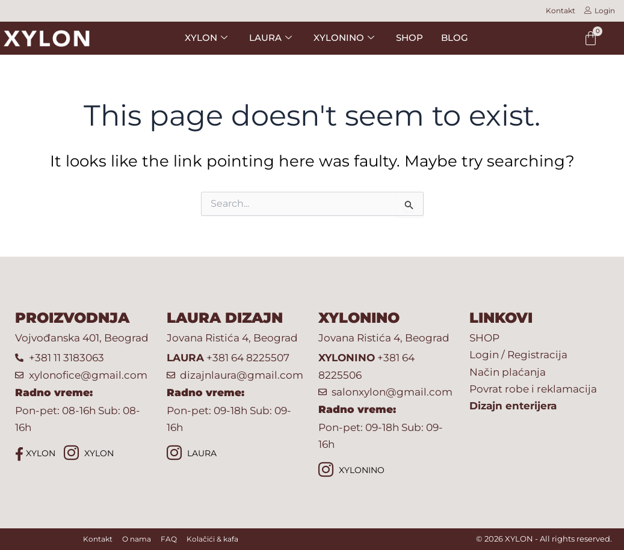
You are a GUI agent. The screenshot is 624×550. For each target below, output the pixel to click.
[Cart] (590, 38)
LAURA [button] (270, 37)
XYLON (35, 453)
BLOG (454, 37)
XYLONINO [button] (344, 37)
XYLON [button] (206, 37)
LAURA (192, 454)
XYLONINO (351, 471)
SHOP (409, 37)
